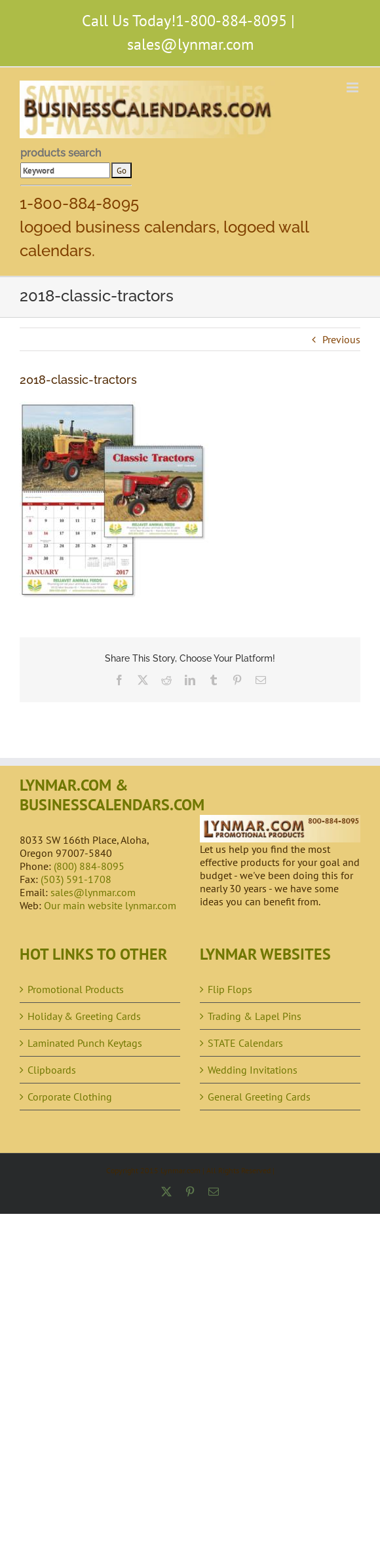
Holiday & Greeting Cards (84, 1016)
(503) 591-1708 (76, 879)
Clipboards (52, 1069)
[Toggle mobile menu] (353, 87)
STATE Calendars (245, 1042)
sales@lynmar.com (190, 44)
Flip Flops (230, 989)
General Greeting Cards (259, 1096)
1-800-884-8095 (231, 20)
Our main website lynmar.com (110, 905)
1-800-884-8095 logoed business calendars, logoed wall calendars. (164, 227)
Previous (341, 339)
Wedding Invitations (252, 1069)
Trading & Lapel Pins (254, 1016)
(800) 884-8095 (89, 866)
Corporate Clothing (70, 1096)
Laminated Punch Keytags (85, 1042)
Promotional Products (76, 989)
